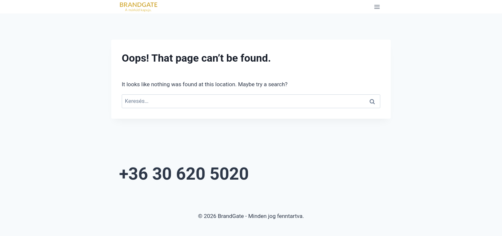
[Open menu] (377, 7)
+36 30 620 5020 (219, 170)
